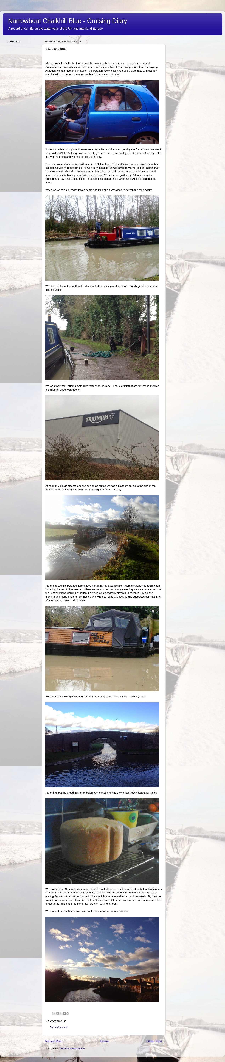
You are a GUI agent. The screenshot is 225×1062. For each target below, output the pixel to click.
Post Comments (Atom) (72, 1048)
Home (104, 1041)
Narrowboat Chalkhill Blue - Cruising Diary (67, 20)
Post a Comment (59, 1027)
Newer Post (54, 1041)
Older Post (154, 1041)
